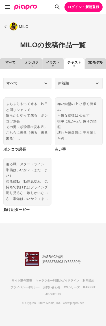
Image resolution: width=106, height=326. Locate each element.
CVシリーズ (72, 287)
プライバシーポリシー (25, 287)
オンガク (32, 64)
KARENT (89, 287)
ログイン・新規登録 (83, 7)
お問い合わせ (51, 287)
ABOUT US (53, 294)
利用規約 (88, 280)
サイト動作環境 (22, 280)
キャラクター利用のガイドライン (57, 280)
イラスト (53, 64)
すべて (10, 64)
